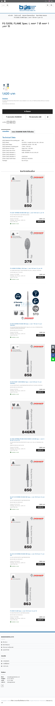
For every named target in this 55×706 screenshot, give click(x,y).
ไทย (51, 1)
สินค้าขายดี (18, 15)
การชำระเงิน (5, 666)
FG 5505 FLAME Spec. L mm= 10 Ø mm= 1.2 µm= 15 (23, 611)
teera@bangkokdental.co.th (13, 677)
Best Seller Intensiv (41, 15)
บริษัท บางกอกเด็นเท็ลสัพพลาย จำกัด (20, 700)
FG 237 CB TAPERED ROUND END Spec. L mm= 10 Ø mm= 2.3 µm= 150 (27, 497)
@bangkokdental (11, 682)
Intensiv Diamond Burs (28, 15)
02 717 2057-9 (10, 678)
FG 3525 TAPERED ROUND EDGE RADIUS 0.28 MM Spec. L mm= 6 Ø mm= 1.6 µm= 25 (27, 439)
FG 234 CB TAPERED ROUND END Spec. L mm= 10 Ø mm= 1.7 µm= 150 (27, 554)
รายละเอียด (5, 131)
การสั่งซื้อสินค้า (6, 663)
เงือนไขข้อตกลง (6, 644)
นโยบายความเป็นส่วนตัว (8, 647)
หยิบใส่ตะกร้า (40, 221)
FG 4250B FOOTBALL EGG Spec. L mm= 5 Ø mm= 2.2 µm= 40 (26, 268)
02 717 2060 (10, 680)
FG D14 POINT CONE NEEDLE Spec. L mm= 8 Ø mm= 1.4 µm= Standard (26, 382)
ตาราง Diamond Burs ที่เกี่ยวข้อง (23, 132)
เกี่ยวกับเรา (5, 642)
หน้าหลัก (10, 15)
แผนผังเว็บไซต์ (6, 649)
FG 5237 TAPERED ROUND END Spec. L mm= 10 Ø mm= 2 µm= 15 (27, 213)
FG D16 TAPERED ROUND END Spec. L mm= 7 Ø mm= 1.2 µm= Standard (26, 324)
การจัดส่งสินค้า (6, 661)
